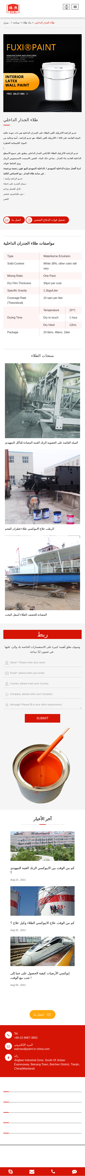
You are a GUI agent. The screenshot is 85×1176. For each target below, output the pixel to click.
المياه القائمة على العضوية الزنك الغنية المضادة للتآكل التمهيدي (41, 442)
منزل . (6, 22)
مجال (42, 1087)
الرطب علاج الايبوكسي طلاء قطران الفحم (29, 528)
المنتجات (42, 1098)
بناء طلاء (27, 22)
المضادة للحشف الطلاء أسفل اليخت (26, 614)
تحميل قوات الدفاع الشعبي (45, 220)
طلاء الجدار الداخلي (45, 22)
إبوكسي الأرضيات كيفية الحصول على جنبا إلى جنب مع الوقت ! (40, 975)
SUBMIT (42, 718)
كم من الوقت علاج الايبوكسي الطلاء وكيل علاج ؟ (42, 923)
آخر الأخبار (42, 818)
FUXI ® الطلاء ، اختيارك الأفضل (42, 1002)
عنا (42, 1119)
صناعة (16, 22)
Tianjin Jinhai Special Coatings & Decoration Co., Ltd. (50, 1151)
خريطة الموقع (52, 1161)
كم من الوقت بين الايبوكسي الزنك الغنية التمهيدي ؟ (42, 870)
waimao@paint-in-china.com (42, 1046)
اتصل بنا (12, 220)
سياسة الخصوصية (35, 1161)
